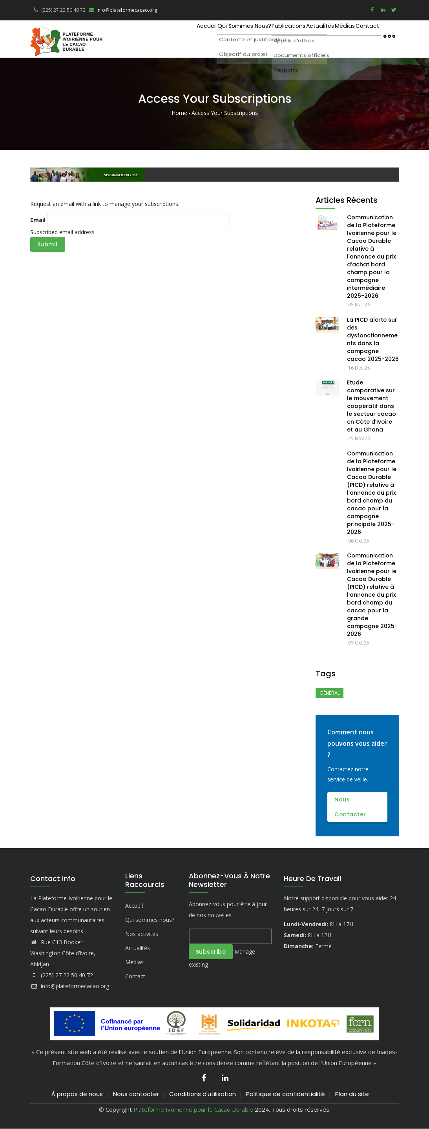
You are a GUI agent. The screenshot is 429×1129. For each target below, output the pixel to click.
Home (179, 113)
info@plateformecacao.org (122, 10)
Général (329, 693)
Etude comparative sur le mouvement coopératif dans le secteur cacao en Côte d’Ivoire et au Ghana (371, 406)
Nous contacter (350, 807)
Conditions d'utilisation (202, 1094)
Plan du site (352, 1094)
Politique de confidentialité (285, 1094)
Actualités (299, 35)
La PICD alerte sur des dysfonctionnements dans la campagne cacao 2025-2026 (373, 339)
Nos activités (141, 934)
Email (38, 220)
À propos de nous (77, 1094)
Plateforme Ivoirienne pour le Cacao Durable (193, 1109)
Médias (332, 35)
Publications (258, 35)
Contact (363, 35)
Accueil (158, 35)
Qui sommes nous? (205, 35)
